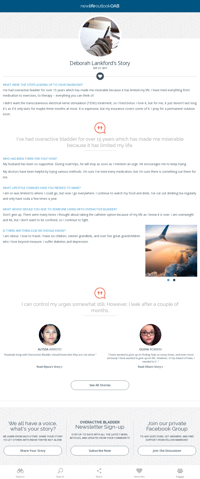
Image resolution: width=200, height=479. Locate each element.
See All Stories (100, 385)
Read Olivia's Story (149, 367)
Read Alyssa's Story (48, 367)
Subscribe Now (100, 451)
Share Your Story (33, 451)
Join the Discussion (167, 451)
